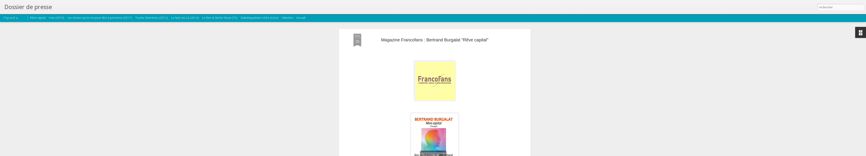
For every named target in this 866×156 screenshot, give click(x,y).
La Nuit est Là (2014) (185, 18)
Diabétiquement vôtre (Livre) (259, 18)
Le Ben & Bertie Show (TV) (220, 18)
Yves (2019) (56, 18)
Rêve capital (38, 18)
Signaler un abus (461, 153)
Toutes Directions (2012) (151, 18)
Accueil (300, 18)
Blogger (447, 153)
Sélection (287, 18)
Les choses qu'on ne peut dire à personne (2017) (99, 18)
